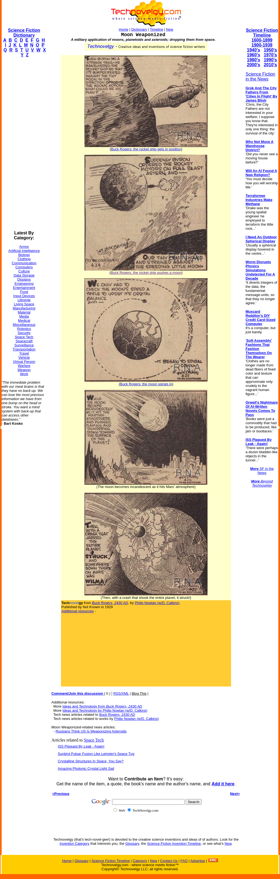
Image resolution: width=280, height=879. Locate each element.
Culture (24, 271)
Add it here (223, 784)
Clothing (24, 259)
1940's (253, 50)
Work (24, 374)
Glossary (132, 843)
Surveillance (24, 345)
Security (24, 333)
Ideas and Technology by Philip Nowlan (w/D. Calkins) (104, 710)
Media (24, 316)
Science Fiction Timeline (262, 33)
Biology (24, 255)
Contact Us (168, 861)
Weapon (24, 370)
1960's (253, 55)
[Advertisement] (23, 144)
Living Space (24, 304)
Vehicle (24, 357)
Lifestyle (24, 300)
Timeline (156, 29)
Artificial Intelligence (24, 251)
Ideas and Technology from (102, 706)
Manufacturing (24, 308)
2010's (270, 64)
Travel (24, 353)
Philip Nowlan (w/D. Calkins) (157, 603)
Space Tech (24, 337)
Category (140, 861)
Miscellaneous (24, 325)
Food (24, 292)
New (169, 29)
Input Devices (24, 296)
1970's (270, 55)
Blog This (139, 693)
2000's (253, 64)
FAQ (184, 861)
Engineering (23, 283)
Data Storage (24, 275)
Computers (24, 267)
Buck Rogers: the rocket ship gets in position (146, 149)
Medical (24, 320)
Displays (24, 279)
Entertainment (24, 288)
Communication (24, 263)
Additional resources (78, 611)
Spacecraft (24, 341)
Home (124, 29)
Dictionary (139, 29)
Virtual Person (24, 362)
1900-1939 (262, 45)
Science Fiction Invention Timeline (174, 843)
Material (24, 312)
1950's (270, 50)
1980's (253, 60)
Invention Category (74, 843)
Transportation (24, 349)
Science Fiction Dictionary (24, 33)
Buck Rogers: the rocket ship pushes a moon (146, 273)
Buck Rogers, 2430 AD (117, 715)
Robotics (24, 329)
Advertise (197, 861)
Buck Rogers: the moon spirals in (146, 384)
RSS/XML (121, 693)
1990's (270, 60)
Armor (24, 247)
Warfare (24, 366)
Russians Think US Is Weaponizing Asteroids (91, 731)
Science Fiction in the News (260, 76)
